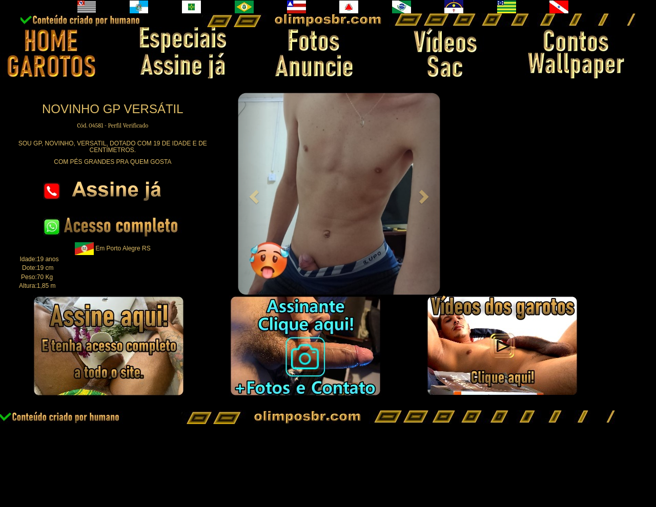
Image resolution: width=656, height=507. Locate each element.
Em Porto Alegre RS (122, 248)
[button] (252, 193)
